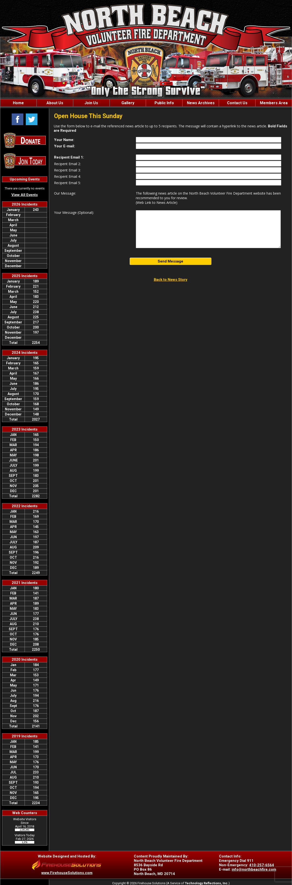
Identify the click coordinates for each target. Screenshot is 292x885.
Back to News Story (170, 279)
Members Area (274, 103)
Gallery (127, 103)
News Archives (201, 103)
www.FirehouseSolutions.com (66, 873)
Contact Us (237, 103)
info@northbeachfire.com (254, 869)
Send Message (170, 261)
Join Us (91, 103)
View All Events (24, 195)
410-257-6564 (261, 865)
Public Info (164, 103)
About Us (54, 103)
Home (18, 103)
